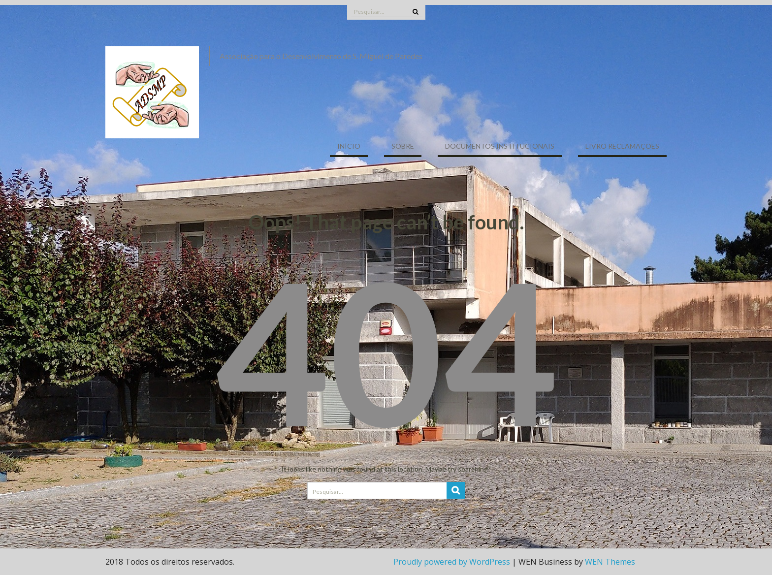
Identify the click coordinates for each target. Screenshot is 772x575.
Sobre (402, 146)
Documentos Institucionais (499, 146)
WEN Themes (610, 561)
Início (348, 146)
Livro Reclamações (622, 146)
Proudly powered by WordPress (451, 561)
